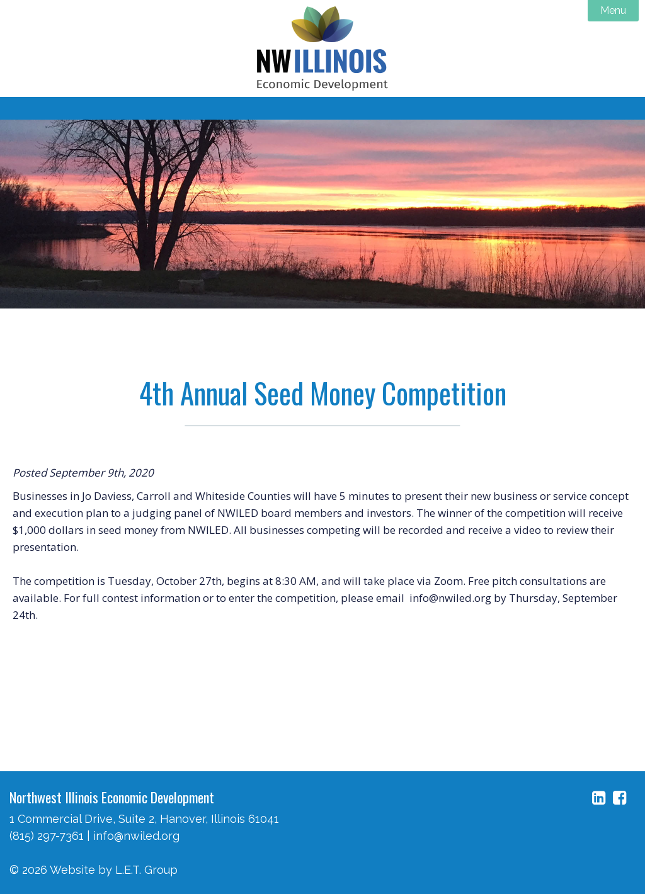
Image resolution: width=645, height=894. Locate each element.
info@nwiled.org (136, 835)
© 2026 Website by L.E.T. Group (93, 869)
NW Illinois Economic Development (322, 48)
